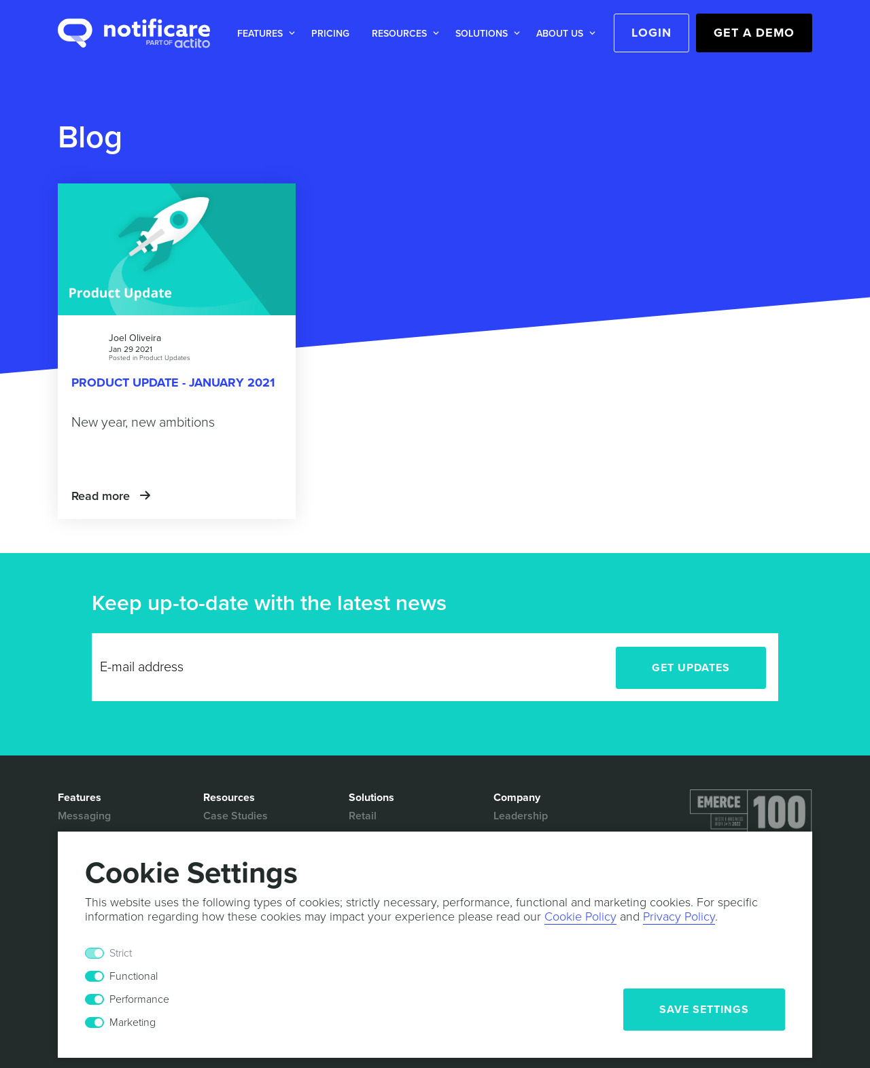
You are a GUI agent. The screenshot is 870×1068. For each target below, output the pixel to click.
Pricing (330, 33)
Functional (133, 976)
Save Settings (704, 1009)
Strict (120, 953)
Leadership (520, 816)
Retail (363, 816)
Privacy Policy (679, 916)
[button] (263, 33)
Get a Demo (754, 32)
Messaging (84, 816)
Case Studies (235, 816)
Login (651, 32)
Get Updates (691, 668)
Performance (139, 999)
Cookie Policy (580, 916)
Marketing (132, 1022)
